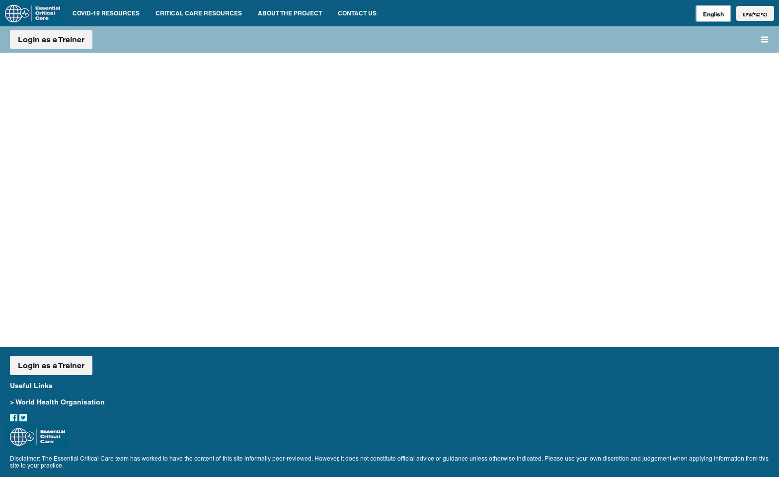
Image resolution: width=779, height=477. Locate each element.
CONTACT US (357, 13)
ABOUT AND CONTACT (547, 162)
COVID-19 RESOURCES (106, 13)
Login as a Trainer (51, 39)
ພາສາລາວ (755, 14)
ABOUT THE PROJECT (290, 13)
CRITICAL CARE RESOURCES (199, 13)
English (713, 14)
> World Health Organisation (57, 402)
